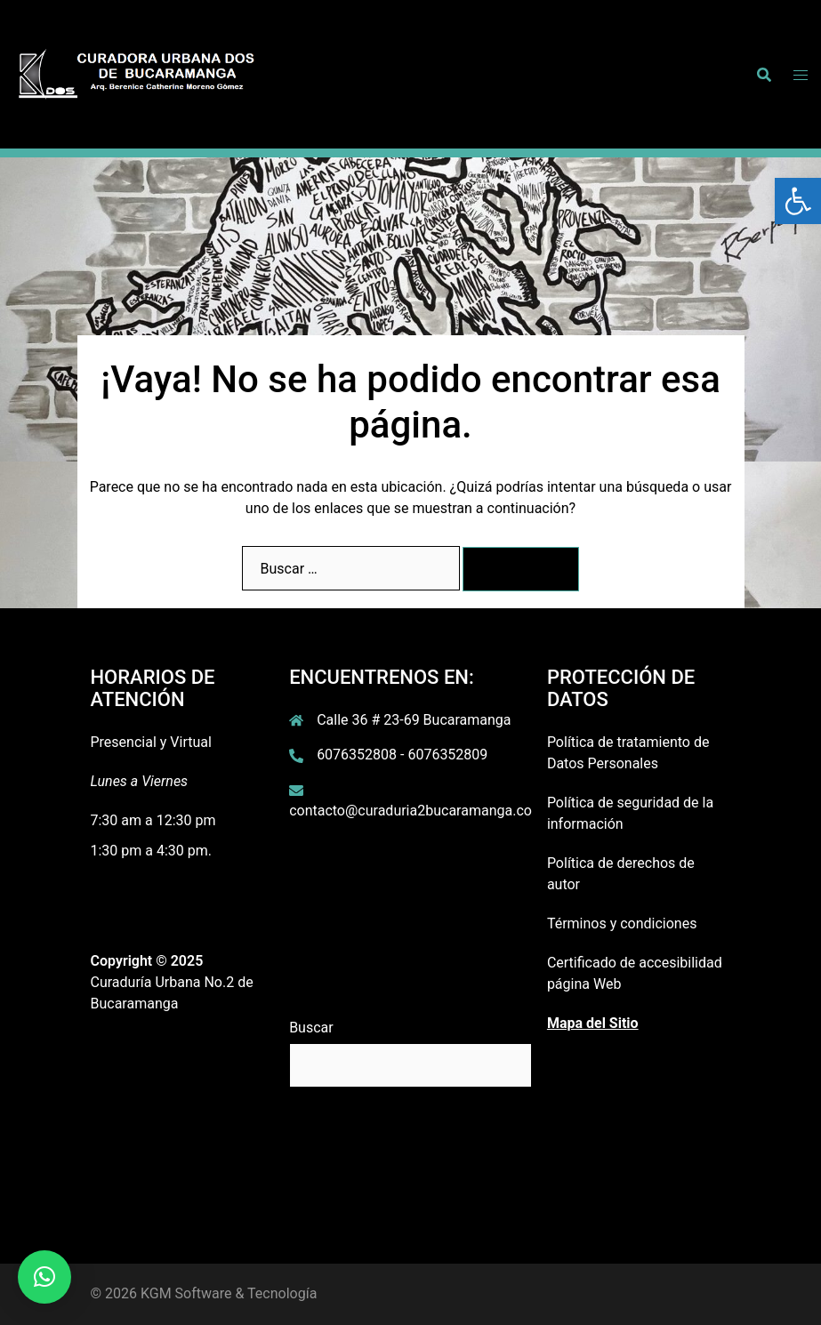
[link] (798, 201)
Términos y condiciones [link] (622, 923)
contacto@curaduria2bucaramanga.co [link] (410, 810)
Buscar (311, 1027)
